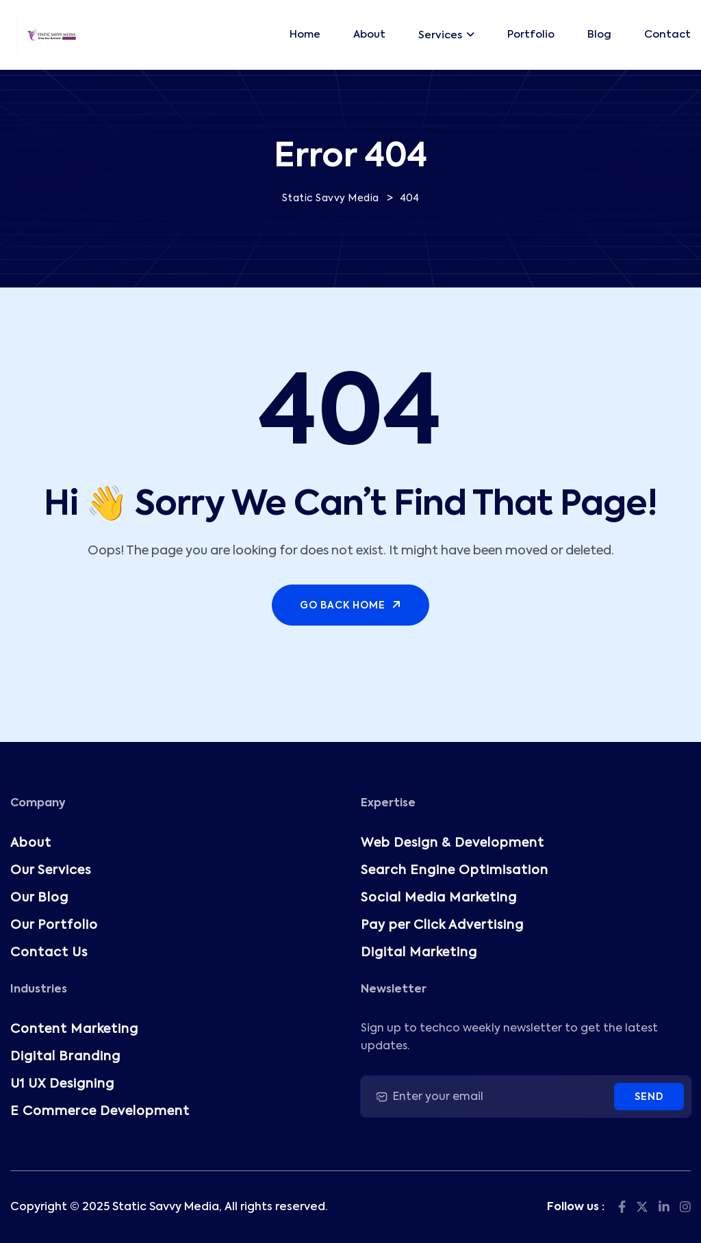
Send (649, 1097)
